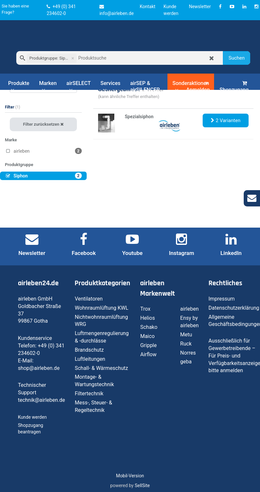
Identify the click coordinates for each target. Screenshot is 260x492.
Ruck (186, 344)
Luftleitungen (90, 359)
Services (110, 86)
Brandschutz (89, 350)
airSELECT (78, 86)
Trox (145, 309)
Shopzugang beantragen (234, 90)
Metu (186, 334)
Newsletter (200, 6)
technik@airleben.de (41, 400)
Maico (147, 336)
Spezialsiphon (139, 116)
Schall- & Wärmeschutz (101, 368)
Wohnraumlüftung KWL (101, 308)
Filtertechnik (89, 393)
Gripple (148, 345)
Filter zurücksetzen (43, 124)
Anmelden (197, 87)
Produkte (18, 86)
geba (186, 361)
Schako (148, 327)
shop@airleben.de (39, 368)
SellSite (142, 485)
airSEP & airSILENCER (145, 86)
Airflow (148, 354)
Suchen (236, 58)
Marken (48, 86)
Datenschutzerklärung (234, 308)
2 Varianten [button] (225, 120)
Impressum (222, 299)
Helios (147, 318)
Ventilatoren (89, 299)
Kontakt (147, 6)
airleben (189, 309)
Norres (188, 353)
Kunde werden (32, 417)
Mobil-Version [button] (130, 475)
